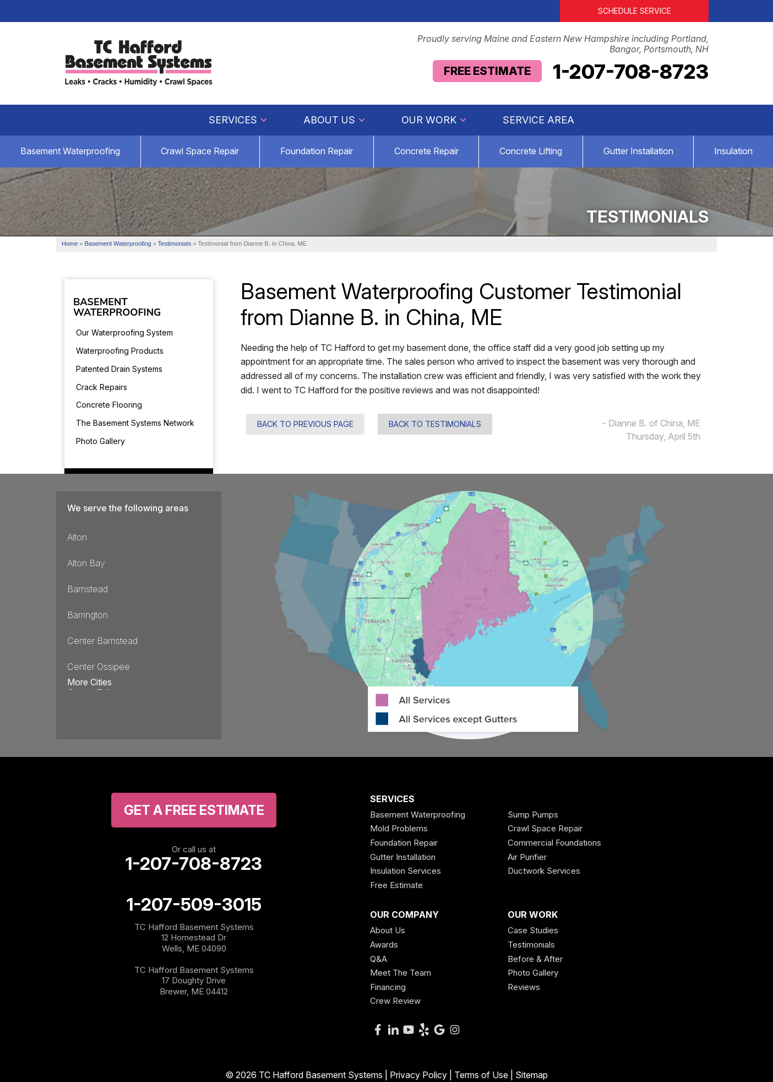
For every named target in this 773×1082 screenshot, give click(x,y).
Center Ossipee (98, 666)
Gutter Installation (638, 150)
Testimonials (531, 944)
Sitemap (531, 1074)
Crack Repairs (101, 387)
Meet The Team (400, 972)
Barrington (87, 614)
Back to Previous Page (305, 424)
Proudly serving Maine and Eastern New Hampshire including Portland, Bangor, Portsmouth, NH (563, 44)
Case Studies (533, 930)
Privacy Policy (418, 1074)
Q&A (378, 959)
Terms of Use (481, 1074)
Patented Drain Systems (119, 369)
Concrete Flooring (109, 404)
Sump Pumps (533, 814)
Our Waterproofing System (124, 332)
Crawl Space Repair (200, 150)
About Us (334, 120)
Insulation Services (405, 870)
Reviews (524, 987)
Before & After (535, 959)
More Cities (89, 682)
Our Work (434, 120)
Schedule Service (634, 10)
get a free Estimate (194, 810)
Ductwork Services (544, 870)
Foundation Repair (316, 150)
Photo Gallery (100, 441)
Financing (388, 987)
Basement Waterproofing (117, 308)
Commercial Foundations (554, 842)
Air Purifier (527, 857)
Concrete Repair (426, 150)
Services (238, 120)
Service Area (538, 120)
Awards (384, 944)
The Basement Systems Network (135, 423)
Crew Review (395, 1001)
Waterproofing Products (120, 350)
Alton (77, 537)
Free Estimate (487, 71)
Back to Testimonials (435, 424)
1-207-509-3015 (194, 904)
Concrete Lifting (530, 150)
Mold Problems (399, 828)
